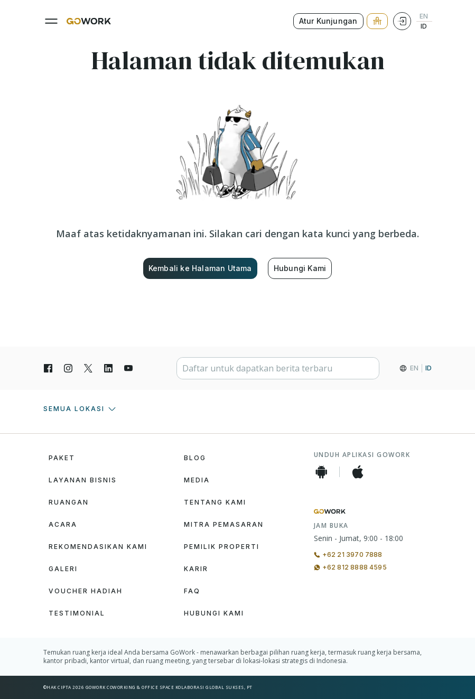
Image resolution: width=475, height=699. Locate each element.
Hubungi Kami (300, 268)
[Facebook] (48, 368)
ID (424, 26)
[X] (88, 368)
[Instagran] (68, 368)
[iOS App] (357, 471)
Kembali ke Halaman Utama (200, 268)
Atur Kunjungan (328, 20)
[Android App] (321, 471)
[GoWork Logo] (89, 21)
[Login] (402, 21)
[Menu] (51, 21)
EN (424, 16)
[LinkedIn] (108, 368)
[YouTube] (128, 368)
